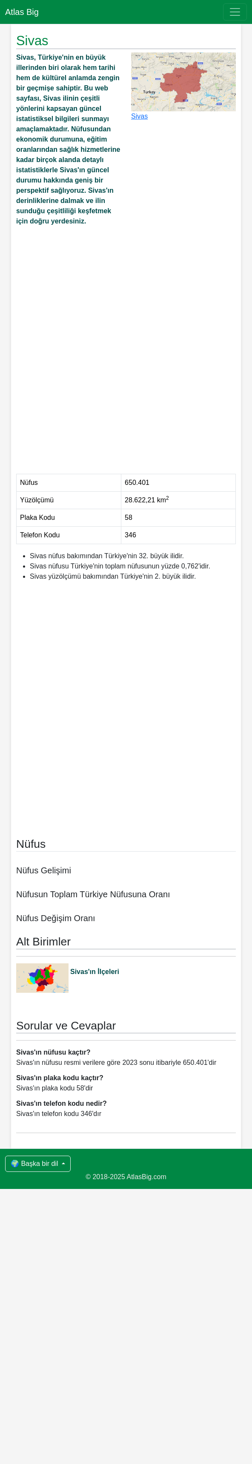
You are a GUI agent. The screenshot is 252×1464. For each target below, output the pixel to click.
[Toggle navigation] (235, 11)
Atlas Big (22, 12)
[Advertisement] (126, 303)
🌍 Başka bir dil (35, 1438)
